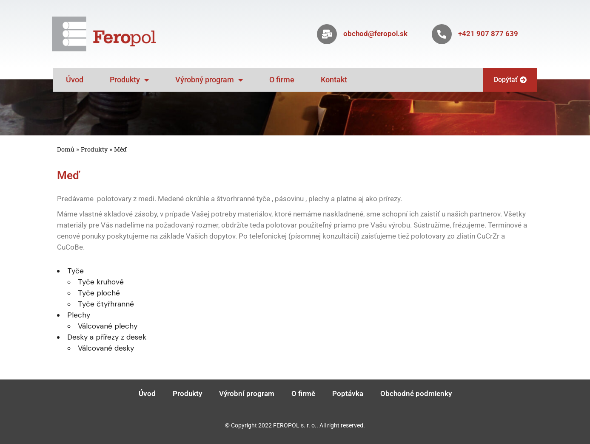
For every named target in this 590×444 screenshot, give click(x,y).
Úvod (74, 79)
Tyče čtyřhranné (106, 304)
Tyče (75, 270)
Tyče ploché (99, 293)
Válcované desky (106, 348)
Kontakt (334, 79)
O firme (281, 79)
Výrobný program (209, 80)
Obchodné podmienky (416, 393)
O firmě (303, 393)
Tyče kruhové (101, 282)
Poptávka (347, 393)
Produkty (129, 80)
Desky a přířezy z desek (106, 337)
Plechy (78, 315)
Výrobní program (246, 393)
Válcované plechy (107, 326)
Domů (65, 149)
